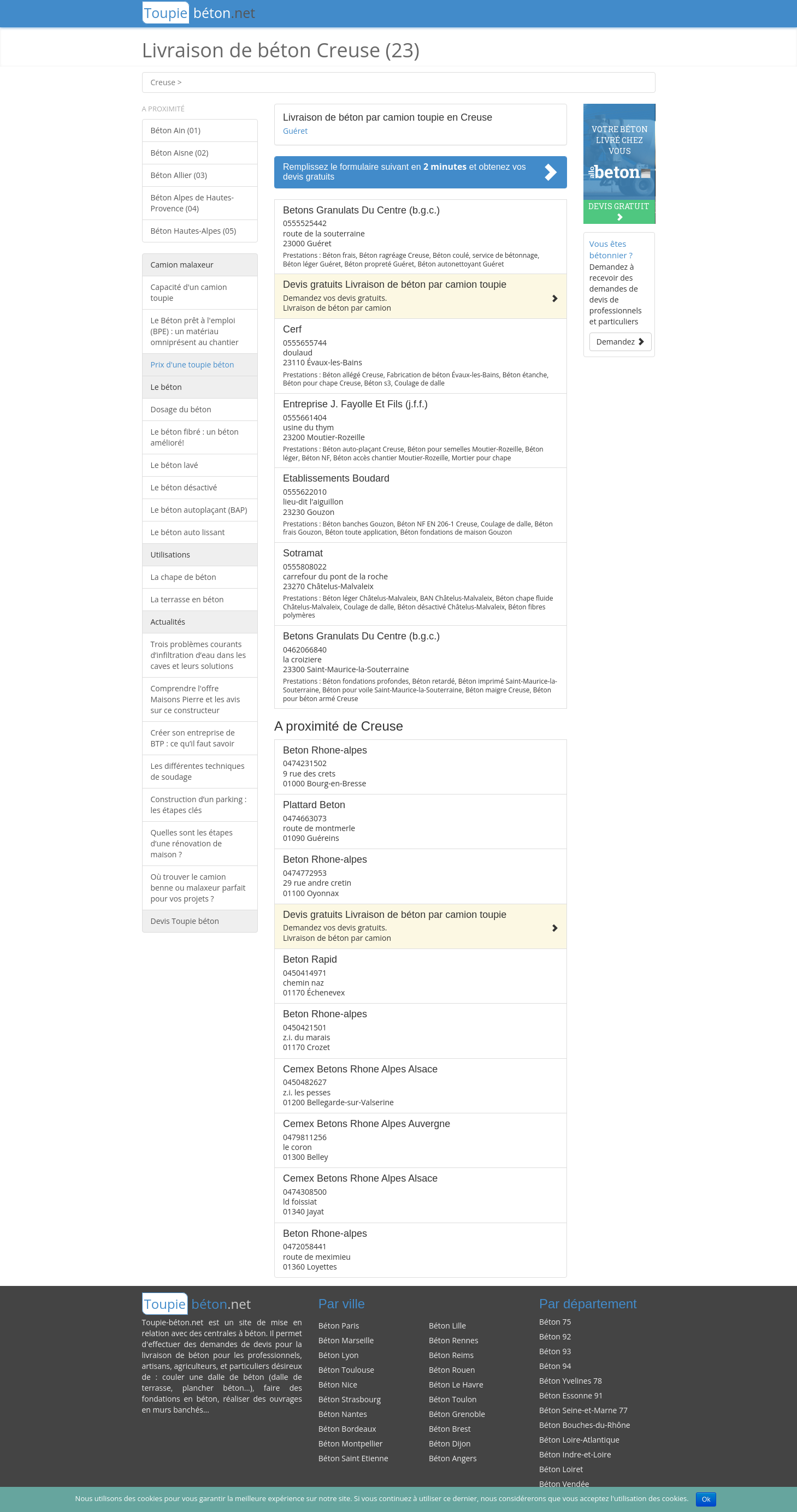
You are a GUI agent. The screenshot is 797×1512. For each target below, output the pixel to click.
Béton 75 (555, 1322)
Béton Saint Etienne (353, 1458)
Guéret (295, 131)
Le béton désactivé (184, 487)
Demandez (621, 341)
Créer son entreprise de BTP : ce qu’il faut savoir (193, 738)
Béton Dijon (450, 1443)
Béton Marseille (346, 1340)
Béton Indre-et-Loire (575, 1454)
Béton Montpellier (350, 1443)
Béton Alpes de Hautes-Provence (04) (192, 203)
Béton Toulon (453, 1399)
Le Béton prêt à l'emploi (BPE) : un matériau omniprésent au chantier (195, 331)
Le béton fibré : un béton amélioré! (195, 437)
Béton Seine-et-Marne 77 (583, 1410)
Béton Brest (450, 1429)
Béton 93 (555, 1351)
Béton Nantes (342, 1414)
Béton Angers (453, 1458)
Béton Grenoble (457, 1414)
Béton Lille (447, 1325)
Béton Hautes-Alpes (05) (194, 231)
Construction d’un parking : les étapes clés (199, 804)
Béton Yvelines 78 (570, 1380)
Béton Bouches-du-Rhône (584, 1425)
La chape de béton (183, 577)
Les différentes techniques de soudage (198, 771)
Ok (706, 1499)
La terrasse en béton (187, 599)
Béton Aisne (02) (180, 152)
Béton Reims (451, 1355)
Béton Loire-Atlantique (579, 1439)
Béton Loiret (561, 1469)
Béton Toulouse (346, 1370)
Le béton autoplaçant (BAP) (199, 510)
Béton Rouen (452, 1370)
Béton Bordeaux (347, 1429)
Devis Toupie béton (185, 921)
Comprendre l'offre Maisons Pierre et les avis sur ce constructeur (195, 699)
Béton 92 (555, 1336)
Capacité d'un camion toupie (189, 292)
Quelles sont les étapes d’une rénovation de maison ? (192, 843)
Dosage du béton (181, 409)
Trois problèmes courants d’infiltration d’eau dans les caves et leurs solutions (198, 655)
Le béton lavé (174, 465)
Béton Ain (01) (175, 130)
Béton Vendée (564, 1484)
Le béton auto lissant (188, 532)
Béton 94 (555, 1366)
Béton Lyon (338, 1355)
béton (199, 12)
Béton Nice (337, 1384)
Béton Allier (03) (179, 175)
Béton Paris (338, 1325)
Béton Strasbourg (349, 1399)
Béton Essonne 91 (571, 1395)
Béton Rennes (454, 1340)
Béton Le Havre (456, 1384)
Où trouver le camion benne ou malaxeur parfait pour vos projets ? (198, 887)
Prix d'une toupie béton (192, 364)
